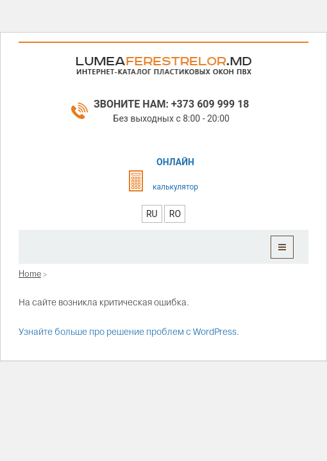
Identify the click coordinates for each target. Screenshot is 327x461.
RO (175, 214)
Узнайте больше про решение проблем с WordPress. (129, 331)
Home (30, 273)
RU (152, 214)
